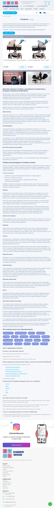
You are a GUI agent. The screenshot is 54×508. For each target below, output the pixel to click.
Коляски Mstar (46, 340)
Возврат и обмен (6, 484)
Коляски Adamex (40, 333)
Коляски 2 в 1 (31, 333)
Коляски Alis (6, 336)
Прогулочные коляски (8, 333)
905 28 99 (28, 6)
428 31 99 (41, 6)
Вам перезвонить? (47, 1)
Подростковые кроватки (8, 467)
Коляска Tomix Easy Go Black (13, 367)
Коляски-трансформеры (21, 333)
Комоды (4, 476)
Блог (22, 8)
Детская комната (6, 474)
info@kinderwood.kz (10, 502)
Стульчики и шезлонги (8, 471)
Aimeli (7, 386)
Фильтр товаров (8, 33)
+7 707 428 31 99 (9, 499)
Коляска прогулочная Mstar (12, 369)
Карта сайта (5, 488)
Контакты (42, 8)
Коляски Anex (14, 336)
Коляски (4, 469)
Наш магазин (28, 8)
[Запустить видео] (14, 78)
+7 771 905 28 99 (9, 493)
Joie (7, 390)
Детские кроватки (7, 465)
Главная (5, 8)
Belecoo (7, 388)
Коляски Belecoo (24, 336)
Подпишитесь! (16, 445)
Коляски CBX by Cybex (34, 336)
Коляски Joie (37, 340)
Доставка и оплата (14, 8)
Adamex (7, 383)
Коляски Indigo (28, 340)
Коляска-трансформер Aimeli (13, 375)
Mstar (7, 392)
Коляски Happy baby (8, 340)
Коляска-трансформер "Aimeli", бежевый (14, 60)
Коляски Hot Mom (18, 340)
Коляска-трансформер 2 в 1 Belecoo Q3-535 (16, 373)
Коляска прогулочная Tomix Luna (14, 371)
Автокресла (5, 472)
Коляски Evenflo (45, 336)
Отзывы (36, 8)
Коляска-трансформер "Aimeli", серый (38, 60)
